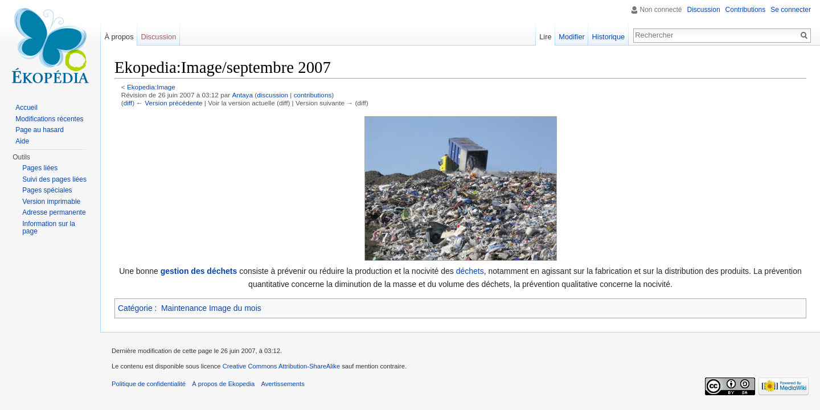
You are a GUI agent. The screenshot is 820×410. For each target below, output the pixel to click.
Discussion (703, 10)
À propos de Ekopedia (223, 383)
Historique (608, 36)
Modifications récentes (49, 119)
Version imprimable (51, 202)
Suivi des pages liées (54, 179)
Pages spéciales (47, 190)
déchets (470, 271)
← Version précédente (169, 102)
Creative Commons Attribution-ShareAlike (281, 366)
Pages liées (40, 168)
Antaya (242, 95)
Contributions (745, 10)
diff (128, 102)
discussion (272, 95)
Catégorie (135, 308)
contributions (313, 95)
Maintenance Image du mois (211, 308)
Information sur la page (48, 228)
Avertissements (282, 383)
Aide (22, 141)
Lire (545, 36)
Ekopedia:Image (151, 87)
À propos (118, 36)
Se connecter (790, 10)
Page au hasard (39, 130)
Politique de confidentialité (149, 383)
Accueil (26, 108)
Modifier (572, 36)
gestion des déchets (199, 271)
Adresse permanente (53, 212)
